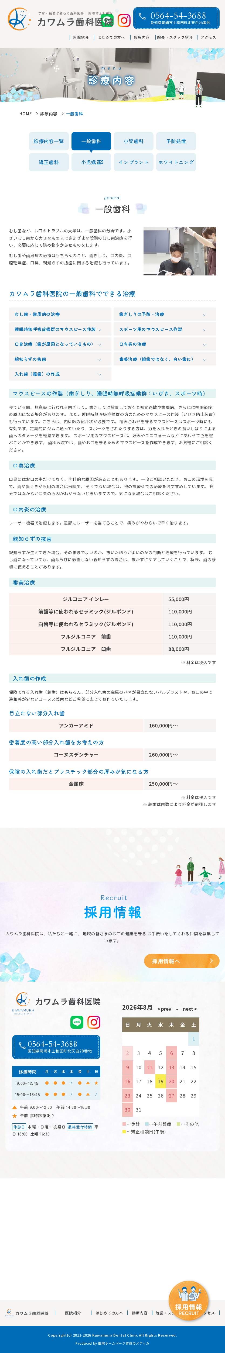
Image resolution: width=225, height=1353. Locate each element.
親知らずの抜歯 (30, 359)
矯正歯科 (49, 161)
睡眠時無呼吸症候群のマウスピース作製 (55, 329)
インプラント (133, 161)
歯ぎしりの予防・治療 (141, 314)
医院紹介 (81, 37)
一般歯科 (91, 140)
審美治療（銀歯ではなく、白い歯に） (157, 359)
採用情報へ (166, 961)
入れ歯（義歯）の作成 (37, 374)
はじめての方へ (111, 37)
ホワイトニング (176, 161)
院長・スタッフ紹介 (175, 37)
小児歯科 (134, 140)
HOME (25, 113)
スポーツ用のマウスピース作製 (150, 329)
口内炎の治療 (132, 344)
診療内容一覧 (49, 140)
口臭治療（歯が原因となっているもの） (55, 344)
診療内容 (142, 37)
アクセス (208, 37)
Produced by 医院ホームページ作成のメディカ (112, 1343)
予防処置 (176, 140)
